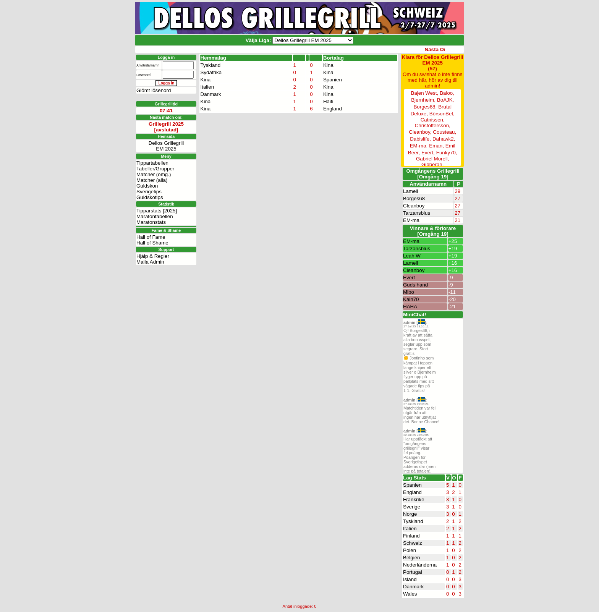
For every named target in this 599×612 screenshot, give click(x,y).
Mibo (408, 292)
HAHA (410, 306)
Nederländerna (420, 565)
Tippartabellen (152, 163)
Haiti (328, 101)
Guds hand (415, 285)
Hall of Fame (150, 237)
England (332, 109)
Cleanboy (413, 206)
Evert (409, 277)
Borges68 (414, 198)
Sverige (411, 507)
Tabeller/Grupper (155, 169)
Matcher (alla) (151, 180)
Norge (410, 514)
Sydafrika (211, 72)
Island (410, 579)
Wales (410, 594)
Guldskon (147, 186)
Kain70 (411, 299)
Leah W (412, 256)
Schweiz (412, 543)
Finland (411, 536)
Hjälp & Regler (152, 256)
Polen (409, 550)
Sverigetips (149, 191)
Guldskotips (149, 197)
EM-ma (411, 220)
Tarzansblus (416, 213)
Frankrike (413, 499)
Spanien (332, 80)
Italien (207, 87)
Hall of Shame (152, 243)
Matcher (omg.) (153, 174)
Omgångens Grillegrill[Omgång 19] (432, 174)
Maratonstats (151, 222)
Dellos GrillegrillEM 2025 (166, 146)
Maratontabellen (154, 216)
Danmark (211, 94)
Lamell (410, 191)
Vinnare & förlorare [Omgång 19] (433, 231)
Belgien (411, 557)
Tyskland (211, 65)
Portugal (412, 572)
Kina (328, 65)
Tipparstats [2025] (156, 211)
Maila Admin (150, 262)
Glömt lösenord (153, 90)
